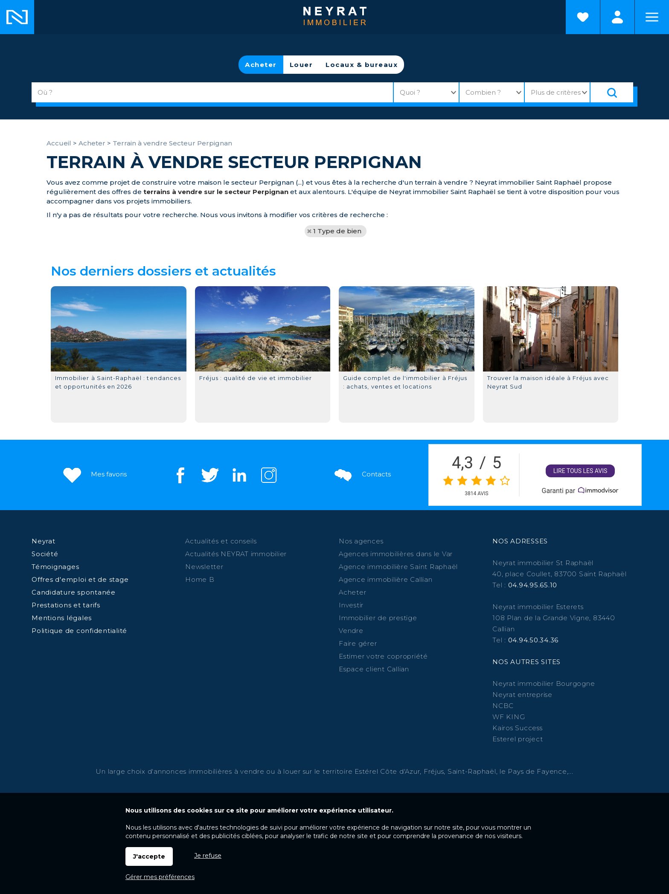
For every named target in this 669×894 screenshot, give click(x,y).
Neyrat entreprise (522, 695)
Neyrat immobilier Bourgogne (543, 683)
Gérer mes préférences (160, 877)
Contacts (361, 474)
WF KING (508, 717)
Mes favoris (94, 474)
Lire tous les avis (580, 471)
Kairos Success (517, 728)
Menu (652, 17)
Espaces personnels (617, 17)
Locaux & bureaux (362, 65)
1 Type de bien (337, 231)
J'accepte (149, 856)
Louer (301, 65)
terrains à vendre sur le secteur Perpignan (216, 192)
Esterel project (517, 739)
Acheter (261, 65)
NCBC (503, 706)
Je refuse (207, 855)
